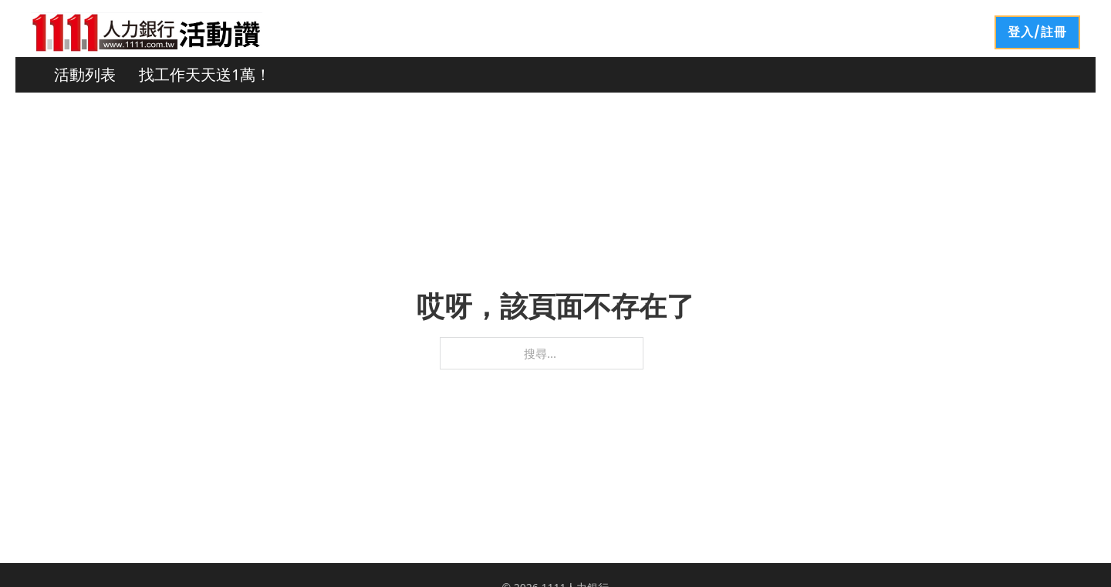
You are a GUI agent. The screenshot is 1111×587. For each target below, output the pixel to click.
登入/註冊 (1037, 32)
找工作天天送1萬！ (205, 74)
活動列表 (85, 74)
